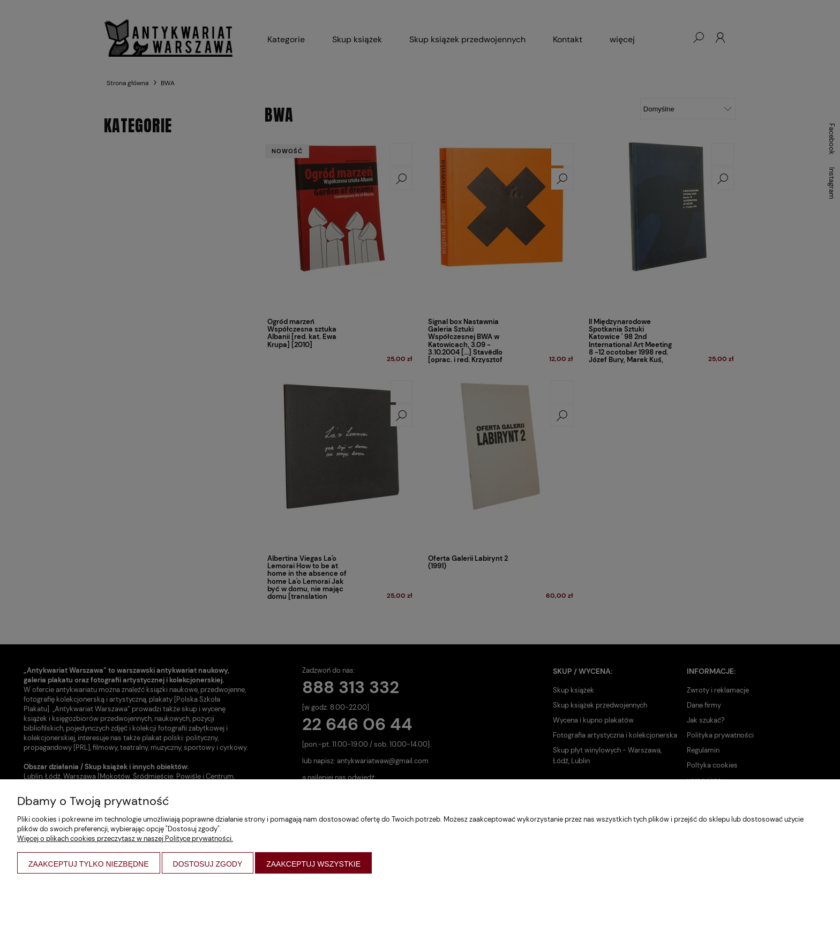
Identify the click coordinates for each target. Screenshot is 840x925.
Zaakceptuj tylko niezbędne (88, 864)
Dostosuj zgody (208, 864)
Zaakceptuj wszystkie (313, 864)
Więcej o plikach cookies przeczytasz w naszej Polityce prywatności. (125, 838)
